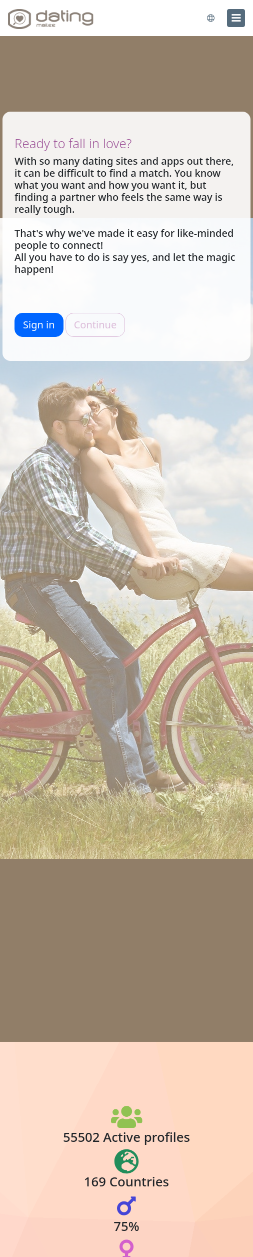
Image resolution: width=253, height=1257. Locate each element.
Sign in (39, 324)
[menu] (236, 18)
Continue (95, 324)
